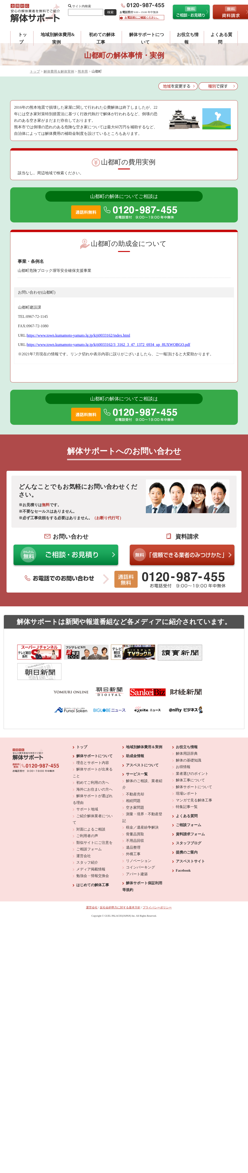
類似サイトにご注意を (94, 821)
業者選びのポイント (192, 752)
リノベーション (138, 840)
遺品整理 (133, 826)
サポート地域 (87, 788)
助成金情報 (135, 735)
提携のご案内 (187, 831)
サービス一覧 (137, 753)
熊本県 (83, 71)
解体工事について (190, 759)
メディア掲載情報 (90, 848)
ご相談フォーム (89, 828)
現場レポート (187, 772)
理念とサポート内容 (92, 742)
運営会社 (83, 835)
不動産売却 (135, 773)
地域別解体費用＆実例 (144, 726)
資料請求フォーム (190, 813)
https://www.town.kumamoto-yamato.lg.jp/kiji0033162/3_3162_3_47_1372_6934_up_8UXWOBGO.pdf (108, 345)
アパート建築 (137, 853)
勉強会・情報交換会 (92, 855)
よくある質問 (187, 795)
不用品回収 (135, 820)
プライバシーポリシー (157, 886)
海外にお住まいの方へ (94, 768)
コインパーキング (140, 846)
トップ (35, 71)
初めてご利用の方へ (92, 761)
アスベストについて (142, 744)
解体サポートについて (94, 735)
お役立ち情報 (187, 726)
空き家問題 (135, 786)
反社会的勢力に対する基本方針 (120, 886)
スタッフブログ (188, 822)
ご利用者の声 (87, 815)
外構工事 (133, 833)
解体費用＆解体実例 (59, 71)
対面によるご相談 (90, 808)
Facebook (183, 849)
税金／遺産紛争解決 (142, 806)
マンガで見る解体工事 (194, 779)
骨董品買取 (135, 813)
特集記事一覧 (187, 786)
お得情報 (183, 746)
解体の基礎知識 (188, 739)
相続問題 (133, 780)
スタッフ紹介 (87, 841)
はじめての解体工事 (92, 864)
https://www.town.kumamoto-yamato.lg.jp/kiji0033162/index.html (78, 335)
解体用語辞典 (187, 732)
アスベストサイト (190, 840)
